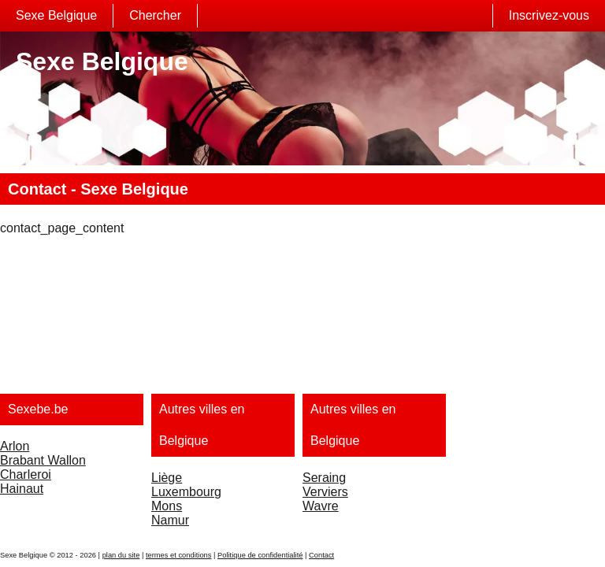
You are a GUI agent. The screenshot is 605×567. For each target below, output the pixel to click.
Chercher (155, 15)
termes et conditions (178, 555)
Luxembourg (186, 491)
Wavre (320, 506)
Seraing (324, 477)
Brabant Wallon (43, 460)
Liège (166, 477)
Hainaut (21, 488)
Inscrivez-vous (549, 15)
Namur (170, 520)
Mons (166, 506)
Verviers (325, 491)
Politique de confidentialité (259, 555)
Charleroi (25, 474)
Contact (321, 555)
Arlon (14, 446)
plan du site (121, 555)
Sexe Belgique (56, 15)
